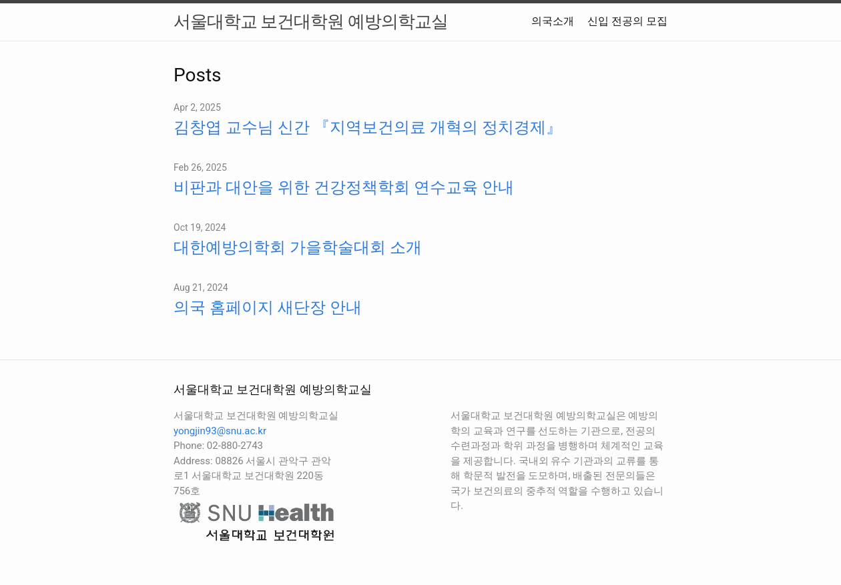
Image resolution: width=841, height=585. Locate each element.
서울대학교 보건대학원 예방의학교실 (311, 21)
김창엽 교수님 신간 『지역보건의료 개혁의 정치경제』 (368, 127)
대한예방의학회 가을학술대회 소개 (298, 247)
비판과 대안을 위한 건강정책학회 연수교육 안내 (344, 187)
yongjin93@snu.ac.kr (220, 431)
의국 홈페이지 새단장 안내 (268, 307)
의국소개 (552, 21)
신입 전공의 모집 (627, 21)
